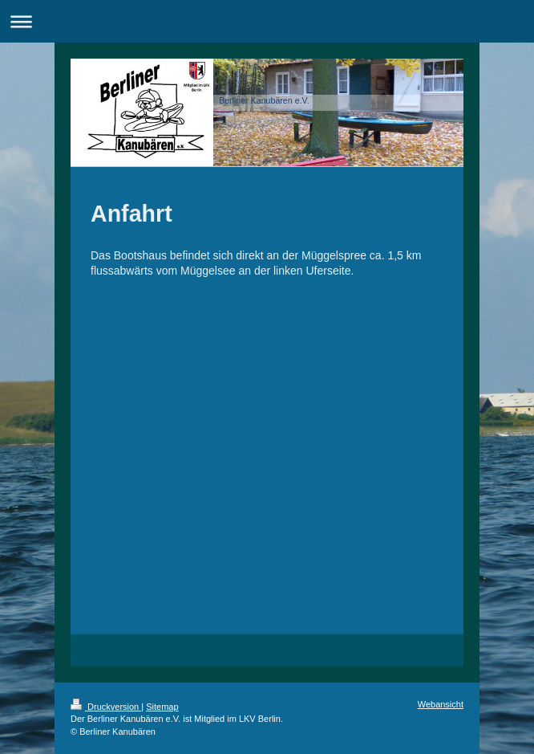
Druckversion (106, 706)
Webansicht (440, 704)
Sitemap (162, 706)
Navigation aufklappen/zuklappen (267, 21)
